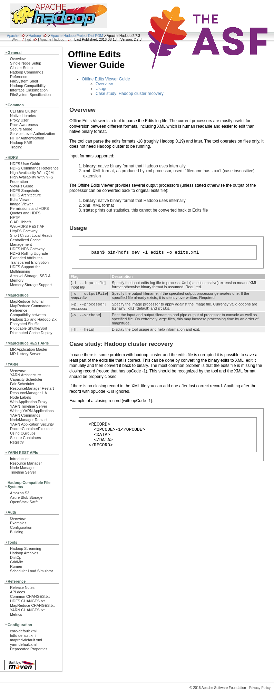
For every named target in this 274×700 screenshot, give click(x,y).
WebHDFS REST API (28, 226)
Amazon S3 (19, 493)
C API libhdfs (20, 222)
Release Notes (22, 587)
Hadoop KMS (21, 142)
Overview (18, 59)
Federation (19, 181)
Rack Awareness (24, 125)
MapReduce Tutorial (26, 301)
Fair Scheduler (22, 384)
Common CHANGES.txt (30, 596)
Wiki (15, 39)
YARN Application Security (32, 424)
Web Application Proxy (28, 402)
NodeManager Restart (28, 420)
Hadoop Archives (24, 553)
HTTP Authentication (27, 138)
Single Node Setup (25, 63)
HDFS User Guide (25, 164)
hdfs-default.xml (23, 635)
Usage (102, 88)
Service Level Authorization (32, 134)
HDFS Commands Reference (34, 168)
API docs (17, 592)
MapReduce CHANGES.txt (32, 605)
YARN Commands (25, 415)
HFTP (15, 217)
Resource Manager (26, 463)
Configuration (21, 527)
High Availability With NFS (31, 177)
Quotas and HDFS (25, 213)
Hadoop (35, 36)
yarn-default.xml (23, 644)
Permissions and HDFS (29, 208)
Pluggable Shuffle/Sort (28, 328)
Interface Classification (29, 90)
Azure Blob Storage (26, 497)
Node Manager (22, 468)
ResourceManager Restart (32, 388)
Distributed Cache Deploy (31, 333)
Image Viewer (21, 204)
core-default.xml (23, 631)
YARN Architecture (25, 375)
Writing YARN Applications (31, 411)
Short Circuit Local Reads (31, 235)
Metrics (16, 614)
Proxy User (19, 120)
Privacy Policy (260, 688)
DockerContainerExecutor (31, 429)
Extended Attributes (26, 258)
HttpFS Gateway (23, 231)
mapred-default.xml (26, 640)
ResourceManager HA (28, 393)
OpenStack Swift (24, 502)
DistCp (15, 557)
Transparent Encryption (29, 262)
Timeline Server (23, 472)
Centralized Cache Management (25, 242)
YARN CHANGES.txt (27, 610)
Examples (18, 523)
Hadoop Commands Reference (26, 74)
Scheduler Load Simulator (31, 571)
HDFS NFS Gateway (27, 249)
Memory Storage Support (31, 285)
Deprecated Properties (28, 649)
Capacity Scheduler (26, 379)
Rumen (16, 566)
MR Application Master (28, 349)
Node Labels (20, 397)
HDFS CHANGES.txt (27, 601)
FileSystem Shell (24, 81)
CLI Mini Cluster (23, 111)
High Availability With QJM (31, 173)
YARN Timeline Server (28, 406)
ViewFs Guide (21, 186)
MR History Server (25, 354)
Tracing (16, 147)
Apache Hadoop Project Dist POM (77, 36)
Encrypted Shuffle (24, 324)
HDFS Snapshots (24, 190)
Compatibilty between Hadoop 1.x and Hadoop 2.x (33, 317)
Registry (17, 442)
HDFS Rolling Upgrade (29, 253)
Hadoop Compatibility (28, 86)
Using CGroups (23, 433)
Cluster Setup (21, 68)
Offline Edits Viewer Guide (106, 79)
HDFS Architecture (25, 195)
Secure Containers (25, 438)
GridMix (16, 562)
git (29, 39)
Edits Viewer (20, 199)
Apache (13, 36)
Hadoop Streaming (25, 548)
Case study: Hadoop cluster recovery (130, 93)
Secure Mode (21, 129)
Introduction (20, 459)
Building (16, 532)
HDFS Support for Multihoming (25, 269)
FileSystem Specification (30, 95)
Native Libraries (23, 116)
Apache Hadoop (52, 39)
